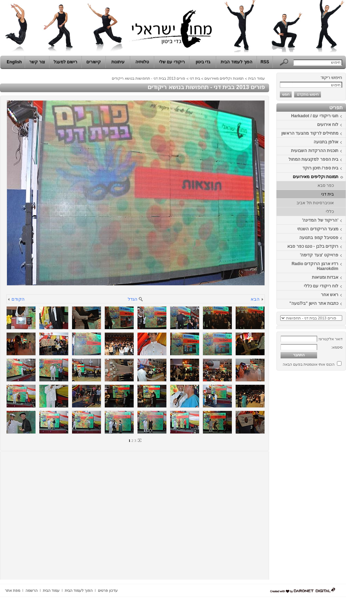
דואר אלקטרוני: (330, 339)
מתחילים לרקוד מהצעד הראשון (309, 133)
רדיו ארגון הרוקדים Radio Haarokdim (315, 266)
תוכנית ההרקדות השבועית (314, 150)
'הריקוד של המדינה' (320, 220)
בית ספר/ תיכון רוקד (320, 168)
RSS (264, 61)
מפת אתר (12, 590)
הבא (255, 299)
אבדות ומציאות (325, 277)
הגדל (132, 299)
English (14, 61)
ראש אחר (329, 294)
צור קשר (37, 61)
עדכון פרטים (108, 590)
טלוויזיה (142, 61)
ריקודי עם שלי (172, 61)
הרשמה (31, 590)
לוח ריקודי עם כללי (321, 286)
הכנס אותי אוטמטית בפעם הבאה (309, 364)
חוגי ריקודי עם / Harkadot (314, 115)
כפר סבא (325, 185)
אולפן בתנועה (326, 142)
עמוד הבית (256, 78)
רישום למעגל (65, 61)
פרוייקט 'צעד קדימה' (319, 255)
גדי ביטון (203, 61)
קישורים (93, 61)
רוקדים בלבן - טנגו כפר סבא (312, 246)
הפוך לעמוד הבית (236, 61)
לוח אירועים (327, 124)
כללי (330, 211)
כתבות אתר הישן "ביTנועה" (313, 303)
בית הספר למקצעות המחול (313, 159)
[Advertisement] (325, 477)
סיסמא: (337, 347)
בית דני (327, 194)
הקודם (18, 299)
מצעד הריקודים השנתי (317, 228)
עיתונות (118, 61)
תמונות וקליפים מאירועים (315, 176)
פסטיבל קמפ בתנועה (318, 237)
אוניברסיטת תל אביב (315, 202)
